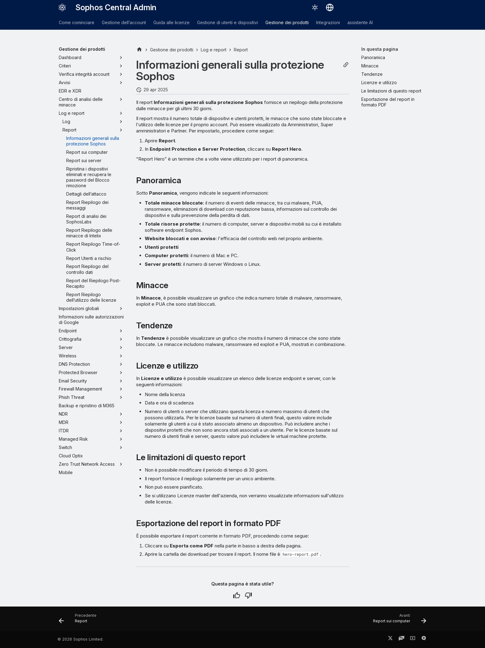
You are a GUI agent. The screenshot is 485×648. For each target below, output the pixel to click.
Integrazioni (328, 22)
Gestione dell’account (124, 22)
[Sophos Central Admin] (62, 7)
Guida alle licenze (171, 22)
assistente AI (360, 22)
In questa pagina (379, 49)
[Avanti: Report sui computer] (397, 620)
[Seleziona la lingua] (330, 7)
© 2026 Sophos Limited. (80, 639)
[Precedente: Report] (79, 620)
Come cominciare (76, 22)
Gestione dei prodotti (287, 22)
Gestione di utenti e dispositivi (227, 22)
